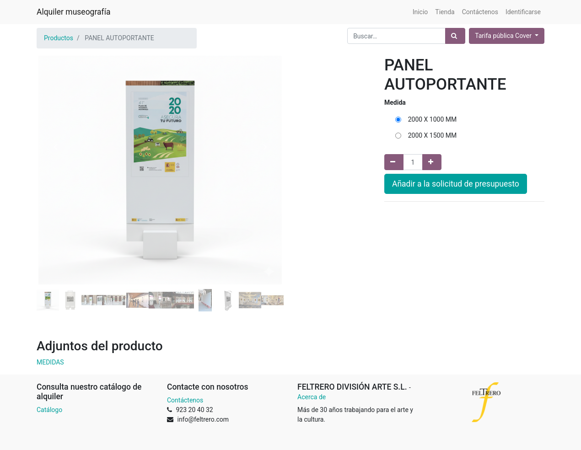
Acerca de (311, 397)
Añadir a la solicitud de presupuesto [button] (455, 183)
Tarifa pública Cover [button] (504, 35)
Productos (58, 38)
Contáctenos (185, 400)
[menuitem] (420, 12)
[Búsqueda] (455, 36)
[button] (55, 147)
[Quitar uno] (393, 162)
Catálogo (49, 409)
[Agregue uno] (431, 162)
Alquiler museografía (73, 11)
